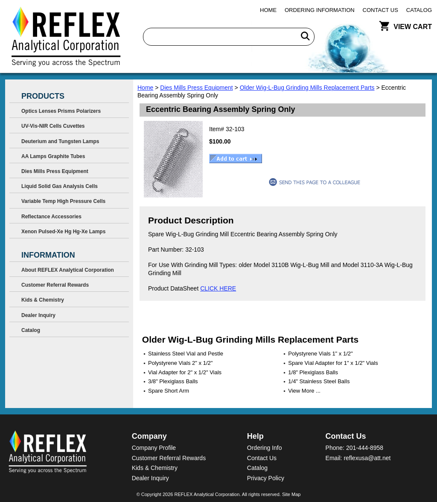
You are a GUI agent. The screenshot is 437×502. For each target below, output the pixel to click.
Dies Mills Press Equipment (196, 87)
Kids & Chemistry (42, 300)
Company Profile (154, 447)
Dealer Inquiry (38, 315)
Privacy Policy (265, 478)
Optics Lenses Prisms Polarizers (61, 111)
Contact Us (380, 10)
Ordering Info (264, 447)
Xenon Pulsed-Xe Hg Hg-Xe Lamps (63, 232)
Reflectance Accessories (51, 217)
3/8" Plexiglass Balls (173, 381)
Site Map (291, 494)
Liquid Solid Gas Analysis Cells (59, 186)
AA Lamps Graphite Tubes (53, 156)
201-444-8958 (364, 447)
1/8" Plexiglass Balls (313, 372)
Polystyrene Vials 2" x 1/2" (180, 363)
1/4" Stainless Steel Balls (319, 381)
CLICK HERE (218, 288)
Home (268, 10)
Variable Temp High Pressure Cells (63, 201)
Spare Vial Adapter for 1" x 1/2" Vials (333, 363)
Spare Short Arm (168, 391)
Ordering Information (320, 10)
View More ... (304, 391)
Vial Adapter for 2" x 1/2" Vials (184, 372)
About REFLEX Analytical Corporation (67, 270)
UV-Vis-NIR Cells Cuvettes (53, 126)
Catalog (419, 10)
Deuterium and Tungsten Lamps (60, 141)
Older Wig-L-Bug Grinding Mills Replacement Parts (307, 87)
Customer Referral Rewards (55, 285)
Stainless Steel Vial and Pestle (185, 353)
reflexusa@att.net (367, 458)
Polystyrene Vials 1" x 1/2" (320, 353)
